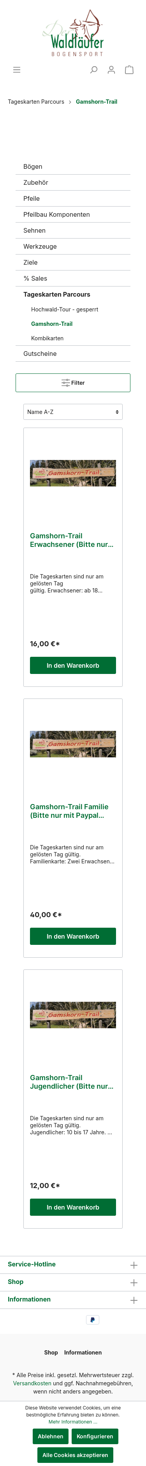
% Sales (35, 278)
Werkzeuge (40, 246)
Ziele (30, 262)
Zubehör (35, 182)
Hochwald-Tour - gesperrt (64, 309)
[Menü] (17, 69)
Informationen (29, 1299)
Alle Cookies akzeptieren (75, 1455)
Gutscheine (40, 353)
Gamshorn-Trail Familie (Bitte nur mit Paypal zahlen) (69, 811)
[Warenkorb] (129, 69)
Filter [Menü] (73, 381)
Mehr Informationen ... (73, 1422)
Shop (15, 1282)
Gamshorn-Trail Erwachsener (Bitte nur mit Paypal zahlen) (69, 540)
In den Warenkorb (73, 665)
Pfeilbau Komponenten (56, 214)
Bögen (32, 166)
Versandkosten (32, 1383)
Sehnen (34, 230)
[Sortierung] (73, 412)
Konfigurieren (95, 1436)
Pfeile (31, 198)
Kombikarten (47, 338)
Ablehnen (50, 1436)
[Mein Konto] (111, 69)
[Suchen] (93, 69)
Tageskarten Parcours (56, 294)
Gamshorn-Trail (51, 323)
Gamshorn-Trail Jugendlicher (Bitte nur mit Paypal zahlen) (69, 1082)
